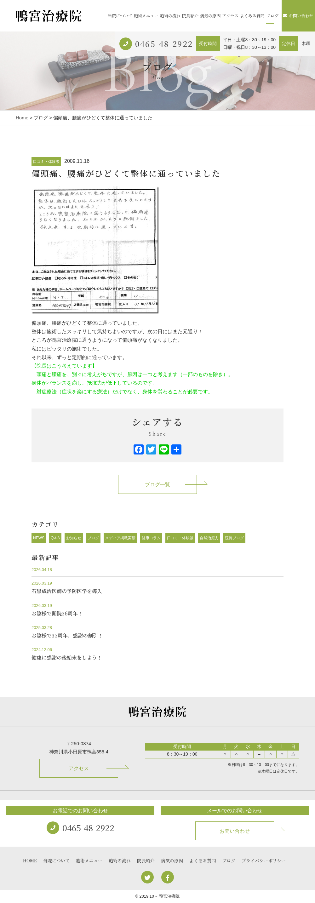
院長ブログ (234, 538)
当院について (120, 16)
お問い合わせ (298, 16)
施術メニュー (146, 16)
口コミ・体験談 (46, 161)
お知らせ (73, 538)
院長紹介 (190, 16)
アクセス (230, 16)
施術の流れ (170, 16)
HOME (30, 860)
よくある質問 (252, 16)
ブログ (272, 16)
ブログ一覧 (157, 484)
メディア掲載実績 (120, 538)
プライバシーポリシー (264, 860)
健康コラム (151, 538)
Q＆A (55, 538)
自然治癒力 (209, 538)
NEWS (38, 538)
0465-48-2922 (164, 43)
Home (22, 117)
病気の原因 (210, 16)
